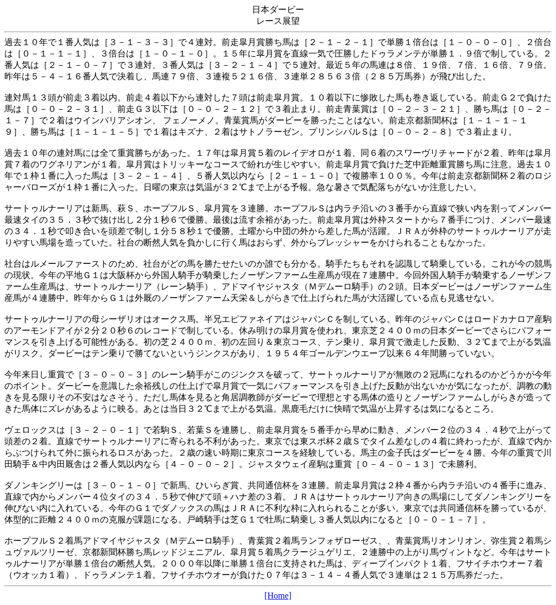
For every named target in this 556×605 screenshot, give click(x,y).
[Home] (278, 595)
